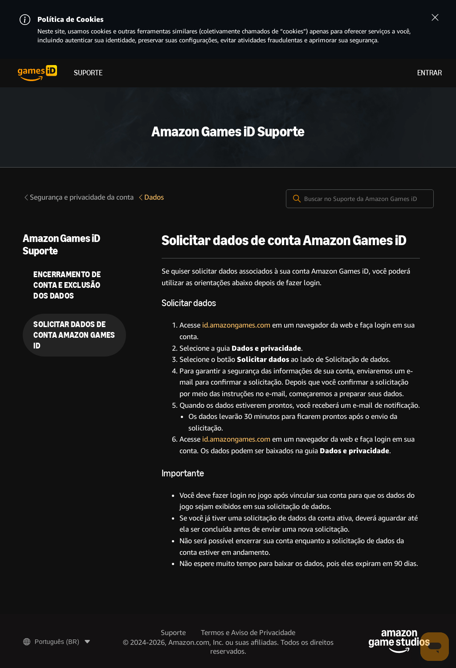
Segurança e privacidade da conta (78, 197)
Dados (150, 197)
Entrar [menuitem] (429, 73)
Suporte (88, 73)
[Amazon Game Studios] (399, 641)
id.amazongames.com (236, 325)
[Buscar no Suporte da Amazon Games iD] (359, 199)
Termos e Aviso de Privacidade (248, 632)
